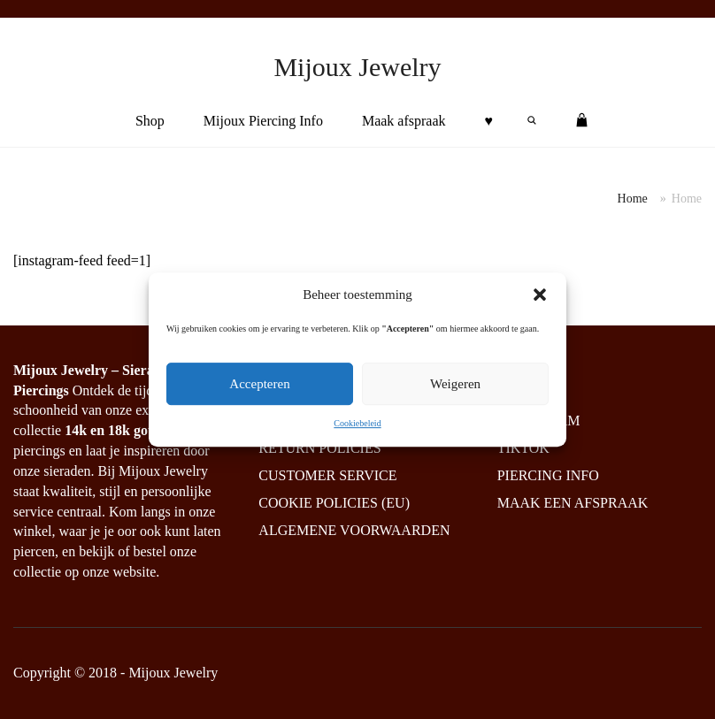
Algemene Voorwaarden (354, 530)
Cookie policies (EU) (334, 502)
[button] (540, 294)
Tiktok (523, 447)
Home (633, 198)
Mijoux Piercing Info (263, 120)
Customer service (327, 475)
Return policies (319, 447)
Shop (150, 120)
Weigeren (455, 384)
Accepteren (259, 384)
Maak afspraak (404, 120)
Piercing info (548, 475)
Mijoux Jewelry (357, 66)
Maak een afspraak (573, 502)
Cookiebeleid (357, 423)
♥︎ (489, 120)
